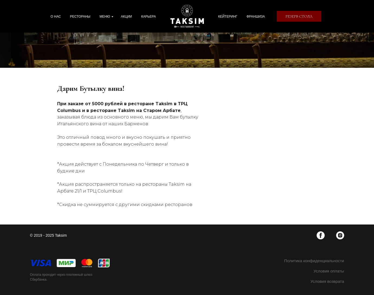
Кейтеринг (228, 16)
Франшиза (255, 16)
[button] (299, 16)
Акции (126, 16)
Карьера (148, 16)
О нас (56, 16)
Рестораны (80, 16)
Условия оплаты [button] (329, 271)
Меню (104, 16)
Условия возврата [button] (327, 281)
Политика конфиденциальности (314, 260)
